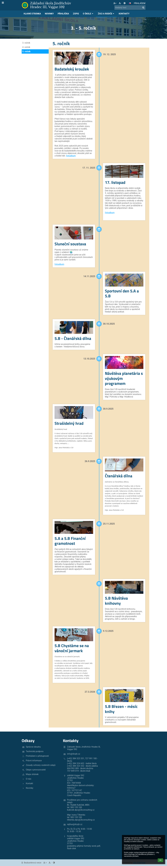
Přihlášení (139, 3)
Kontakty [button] (124, 13)
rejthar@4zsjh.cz (74, 824)
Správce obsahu (33, 747)
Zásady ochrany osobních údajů (40, 765)
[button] (130, 3)
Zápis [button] (76, 13)
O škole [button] (88, 13)
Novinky (29, 788)
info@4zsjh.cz (73, 754)
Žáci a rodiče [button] (106, 13)
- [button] (120, 3)
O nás (28, 779)
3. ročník (26, 43)
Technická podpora (34, 751)
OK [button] (160, 860)
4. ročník (26, 47)
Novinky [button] (49, 13)
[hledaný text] (129, 7)
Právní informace (34, 760)
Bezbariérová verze (32, 862)
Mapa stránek (32, 774)
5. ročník (26, 51)
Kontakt (29, 783)
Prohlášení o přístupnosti (37, 756)
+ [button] (114, 3)
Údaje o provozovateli (36, 769)
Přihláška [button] (63, 13)
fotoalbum (71, 155)
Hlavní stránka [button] (32, 13)
